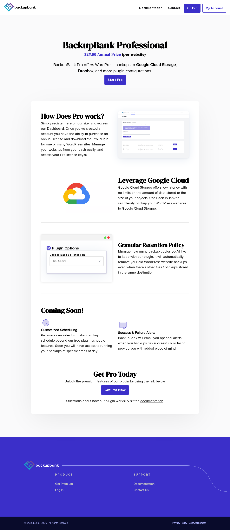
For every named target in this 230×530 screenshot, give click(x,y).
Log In (59, 490)
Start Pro (115, 80)
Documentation (150, 8)
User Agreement (197, 523)
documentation (151, 401)
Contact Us (141, 490)
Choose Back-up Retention (67, 255)
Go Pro (192, 8)
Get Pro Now (115, 390)
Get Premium (64, 484)
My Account (214, 8)
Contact (174, 8)
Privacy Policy (179, 523)
